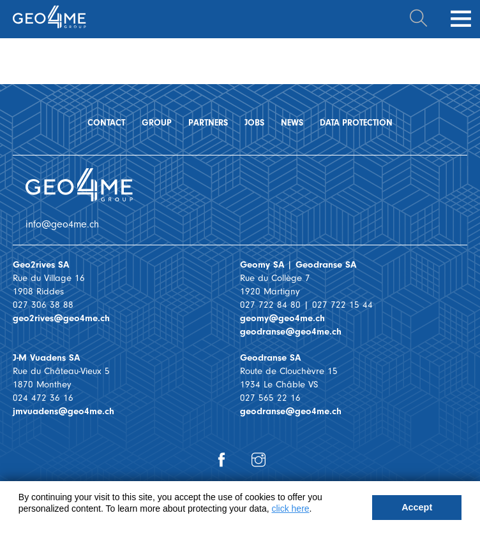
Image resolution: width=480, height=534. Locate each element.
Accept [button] (416, 507)
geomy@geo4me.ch (282, 318)
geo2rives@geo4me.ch (61, 318)
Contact (106, 122)
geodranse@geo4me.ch (290, 331)
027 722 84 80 (270, 304)
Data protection (356, 122)
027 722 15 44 (342, 304)
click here (290, 508)
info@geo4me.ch (62, 224)
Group (157, 122)
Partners (208, 122)
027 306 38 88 (43, 304)
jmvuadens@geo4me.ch (63, 411)
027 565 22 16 (270, 398)
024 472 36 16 (43, 398)
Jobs (254, 122)
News (292, 122)
